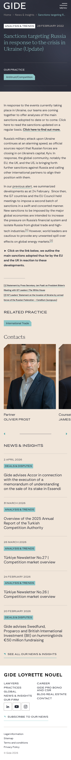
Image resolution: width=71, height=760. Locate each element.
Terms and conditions (16, 742)
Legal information (13, 734)
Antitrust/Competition (19, 77)
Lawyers (11, 683)
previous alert (22, 186)
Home (7, 14)
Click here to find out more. (41, 130)
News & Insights (24, 14)
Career (43, 683)
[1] (26, 230)
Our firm (11, 699)
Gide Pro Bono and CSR (49, 689)
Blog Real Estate (52, 694)
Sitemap (8, 738)
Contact (44, 698)
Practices (12, 687)
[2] (51, 240)
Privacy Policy (12, 747)
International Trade (17, 323)
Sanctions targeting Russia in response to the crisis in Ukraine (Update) (52, 14)
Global (10, 691)
